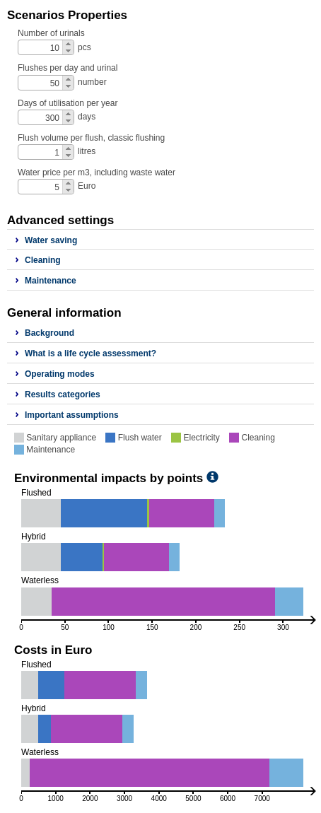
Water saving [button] (51, 240)
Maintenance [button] (50, 281)
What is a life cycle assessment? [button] (90, 353)
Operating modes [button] (60, 374)
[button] (68, 43)
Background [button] (49, 333)
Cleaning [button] (43, 260)
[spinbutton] (46, 48)
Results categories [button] (62, 394)
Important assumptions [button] (72, 415)
